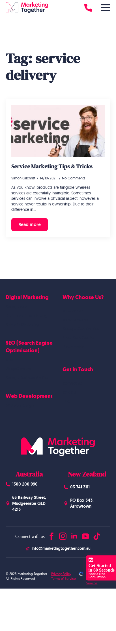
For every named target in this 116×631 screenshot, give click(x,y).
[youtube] (85, 535)
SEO (9, 359)
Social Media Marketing (26, 315)
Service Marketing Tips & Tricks (52, 166)
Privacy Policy (61, 574)
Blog (67, 401)
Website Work (75, 320)
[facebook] (51, 535)
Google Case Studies (81, 328)
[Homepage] (27, 7)
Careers (69, 392)
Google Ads (16, 306)
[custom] (97, 535)
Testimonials (73, 346)
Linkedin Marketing (23, 324)
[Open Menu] (105, 7)
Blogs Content (18, 368)
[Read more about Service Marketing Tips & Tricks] (29, 224)
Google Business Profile (27, 377)
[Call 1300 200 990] (88, 8)
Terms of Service (63, 578)
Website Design (20, 405)
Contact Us (72, 383)
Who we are (73, 311)
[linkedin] (74, 535)
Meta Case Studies (79, 337)
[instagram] (63, 535)
